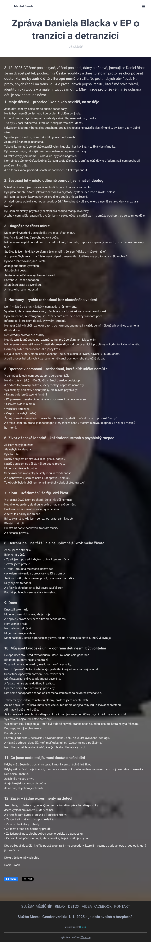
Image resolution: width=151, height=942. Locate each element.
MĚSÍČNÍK (44, 906)
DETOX (73, 906)
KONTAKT (122, 906)
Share (11, 879)
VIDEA (87, 906)
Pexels (83, 927)
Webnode (85, 937)
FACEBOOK (103, 906)
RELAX (60, 906)
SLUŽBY (27, 906)
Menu (143, 6)
